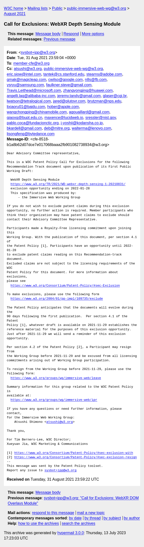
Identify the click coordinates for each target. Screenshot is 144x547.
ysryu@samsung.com (25, 85)
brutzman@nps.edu (104, 101)
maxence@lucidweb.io (63, 118)
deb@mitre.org (57, 128)
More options (93, 34)
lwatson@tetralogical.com (29, 101)
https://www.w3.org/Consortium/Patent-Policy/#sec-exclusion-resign (75, 457)
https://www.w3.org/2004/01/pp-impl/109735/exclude (57, 299)
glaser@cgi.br (115, 96)
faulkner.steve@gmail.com (69, 85)
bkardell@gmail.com (24, 128)
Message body (48, 34)
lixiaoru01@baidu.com (26, 107)
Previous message (60, 39)
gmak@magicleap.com (26, 79)
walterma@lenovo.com (91, 128)
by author (132, 518)
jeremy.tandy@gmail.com (79, 96)
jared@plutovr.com (69, 101)
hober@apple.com (63, 107)
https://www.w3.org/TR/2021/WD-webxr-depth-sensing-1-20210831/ (68, 184)
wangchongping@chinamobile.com (37, 112)
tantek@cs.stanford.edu (63, 74)
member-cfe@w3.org (31, 63)
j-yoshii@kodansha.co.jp (82, 123)
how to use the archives (38, 523)
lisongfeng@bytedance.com (31, 134)
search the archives (78, 523)
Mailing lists (38, 8)
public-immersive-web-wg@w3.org (96, 8)
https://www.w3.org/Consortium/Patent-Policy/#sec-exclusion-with (73, 453)
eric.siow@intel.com (24, 74)
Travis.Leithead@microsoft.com (34, 90)
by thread (93, 518)
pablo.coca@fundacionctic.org (33, 123)
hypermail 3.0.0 (70, 533)
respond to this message (53, 513)
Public (57, 8)
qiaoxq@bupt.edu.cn (24, 118)
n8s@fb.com (96, 79)
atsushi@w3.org (28, 69)
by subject (112, 518)
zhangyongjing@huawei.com (88, 90)
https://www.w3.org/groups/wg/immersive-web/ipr (54, 400)
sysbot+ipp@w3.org (38, 52)
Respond (71, 34)
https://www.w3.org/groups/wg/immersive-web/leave (56, 378)
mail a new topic (91, 513)
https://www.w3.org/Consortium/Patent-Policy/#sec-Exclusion (65, 286)
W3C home (13, 8)
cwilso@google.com (65, 79)
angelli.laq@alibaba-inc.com (31, 96)
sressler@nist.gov (100, 118)
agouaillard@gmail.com (89, 112)
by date (75, 518)
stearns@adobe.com (104, 74)
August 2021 (15, 14)
